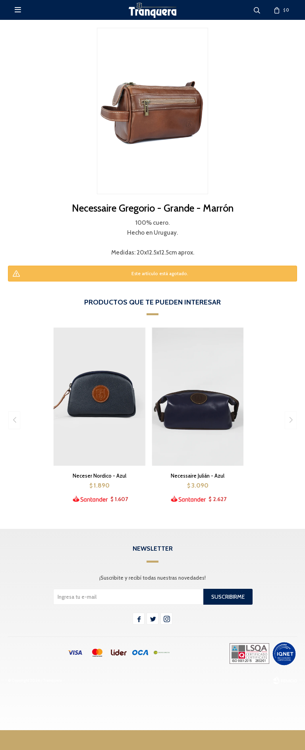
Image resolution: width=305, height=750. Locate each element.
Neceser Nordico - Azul (99, 475)
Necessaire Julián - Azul (197, 475)
